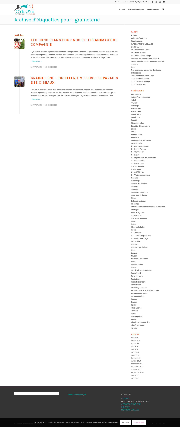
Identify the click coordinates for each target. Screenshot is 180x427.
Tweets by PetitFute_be (77, 395)
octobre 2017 (136, 369)
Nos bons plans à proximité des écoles (146, 70)
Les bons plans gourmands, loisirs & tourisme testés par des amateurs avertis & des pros (147, 61)
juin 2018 (134, 346)
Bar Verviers (136, 109)
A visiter (134, 35)
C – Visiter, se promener (140, 175)
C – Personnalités (138, 161)
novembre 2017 (137, 367)
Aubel (133, 100)
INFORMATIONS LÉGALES (142, 44)
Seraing (134, 299)
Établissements (137, 41)
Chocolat (134, 189)
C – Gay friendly (137, 152)
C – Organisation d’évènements (143, 158)
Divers (133, 198)
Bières (133, 129)
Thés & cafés (136, 308)
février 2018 (135, 358)
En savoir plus (139, 422)
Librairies (134, 244)
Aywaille (134, 103)
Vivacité (134, 328)
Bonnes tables (136, 135)
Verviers (134, 319)
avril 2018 (135, 352)
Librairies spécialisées (139, 247)
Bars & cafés (136, 111)
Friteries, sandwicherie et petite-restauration (148, 207)
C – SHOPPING (137, 172)
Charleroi (134, 187)
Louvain (134, 253)
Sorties (134, 302)
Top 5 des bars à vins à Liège (142, 76)
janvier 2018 (136, 361)
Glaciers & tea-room (139, 218)
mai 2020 (134, 338)
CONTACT (125, 407)
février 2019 (135, 341)
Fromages (135, 210)
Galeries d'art (136, 215)
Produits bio (135, 279)
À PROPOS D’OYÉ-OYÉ (130, 404)
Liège (133, 250)
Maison (134, 256)
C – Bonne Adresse (138, 149)
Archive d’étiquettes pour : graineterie (57, 20)
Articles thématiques (139, 38)
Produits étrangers (138, 282)
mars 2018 (135, 355)
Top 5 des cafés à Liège (140, 81)
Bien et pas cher (137, 123)
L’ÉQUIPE (125, 398)
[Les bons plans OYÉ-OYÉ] (24, 9)
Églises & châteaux (138, 201)
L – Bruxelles (136, 233)
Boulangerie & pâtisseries (141, 140)
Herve (133, 221)
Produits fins (136, 285)
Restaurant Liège (137, 296)
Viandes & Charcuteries (140, 322)
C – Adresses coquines (140, 146)
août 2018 (135, 343)
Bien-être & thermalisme (140, 126)
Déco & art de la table (139, 195)
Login (133, 67)
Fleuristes (135, 204)
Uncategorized (136, 317)
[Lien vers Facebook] (152, 2)
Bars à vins (135, 117)
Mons (133, 262)
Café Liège (135, 181)
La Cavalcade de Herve (140, 50)
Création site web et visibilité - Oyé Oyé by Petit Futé (132, 2)
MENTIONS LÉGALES (130, 410)
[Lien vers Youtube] (164, 2)
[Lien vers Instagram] (160, 2)
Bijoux (133, 132)
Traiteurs (134, 311)
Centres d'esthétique (139, 184)
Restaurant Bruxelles (139, 293)
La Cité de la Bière (138, 53)
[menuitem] (121, 9)
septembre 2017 (137, 372)
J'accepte (125, 422)
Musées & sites (137, 265)
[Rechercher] (163, 9)
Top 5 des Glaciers (138, 85)
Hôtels (133, 224)
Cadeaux (134, 178)
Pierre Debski (52, 67)
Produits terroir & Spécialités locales (145, 291)
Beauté (134, 120)
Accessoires (135, 94)
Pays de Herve (137, 276)
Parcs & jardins (137, 273)
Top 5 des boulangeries (140, 79)
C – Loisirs (135, 155)
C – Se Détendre (137, 166)
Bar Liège (135, 106)
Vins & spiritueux (137, 325)
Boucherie (135, 137)
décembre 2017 (137, 364)
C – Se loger (136, 169)
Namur (133, 267)
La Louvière (135, 241)
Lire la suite (36, 61)
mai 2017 (134, 375)
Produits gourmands (139, 288)
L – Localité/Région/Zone (140, 236)
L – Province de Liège (139, 239)
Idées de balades (137, 227)
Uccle (133, 314)
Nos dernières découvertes (141, 270)
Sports (133, 305)
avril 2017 (135, 378)
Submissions (136, 73)
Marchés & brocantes (139, 259)
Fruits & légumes (137, 213)
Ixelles (133, 230)
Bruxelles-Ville (136, 143)
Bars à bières (136, 114)
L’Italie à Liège (136, 47)
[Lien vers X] (156, 2)
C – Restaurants (137, 163)
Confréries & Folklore (139, 192)
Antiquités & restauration (140, 97)
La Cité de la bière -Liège (141, 56)
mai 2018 (134, 349)
